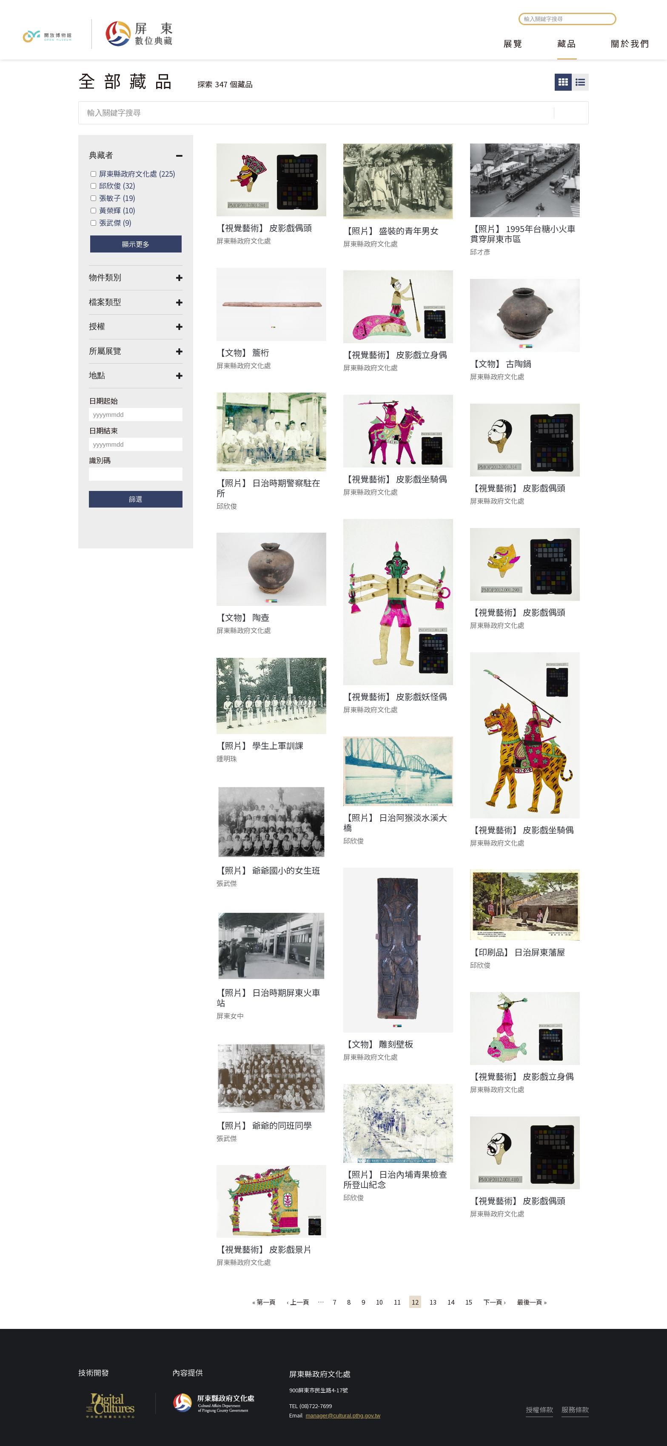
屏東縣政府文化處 (137, 173)
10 (379, 1301)
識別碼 (100, 460)
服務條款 (575, 1409)
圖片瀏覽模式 (563, 82)
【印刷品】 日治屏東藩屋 (517, 952)
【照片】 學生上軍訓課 (260, 745)
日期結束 (103, 430)
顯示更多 (135, 244)
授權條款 (539, 1409)
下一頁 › (494, 1301)
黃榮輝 (117, 210)
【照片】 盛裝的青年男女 (391, 231)
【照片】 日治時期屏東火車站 (268, 997)
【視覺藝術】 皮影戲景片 (264, 1249)
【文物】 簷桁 (243, 352)
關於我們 (630, 44)
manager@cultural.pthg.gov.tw (343, 1415)
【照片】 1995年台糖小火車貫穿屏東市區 (523, 234)
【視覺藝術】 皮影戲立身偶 (395, 355)
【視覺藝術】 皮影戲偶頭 (264, 228)
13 (433, 1301)
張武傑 (115, 222)
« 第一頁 (264, 1301)
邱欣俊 (117, 185)
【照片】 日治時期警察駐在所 (268, 488)
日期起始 (103, 400)
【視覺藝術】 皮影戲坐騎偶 (395, 479)
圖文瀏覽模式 (580, 82)
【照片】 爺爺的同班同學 (264, 1125)
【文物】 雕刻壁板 (378, 1044)
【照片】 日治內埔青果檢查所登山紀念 (395, 1179)
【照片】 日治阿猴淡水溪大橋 (395, 822)
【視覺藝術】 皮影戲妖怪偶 (395, 696)
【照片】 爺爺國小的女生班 (268, 870)
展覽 (513, 44)
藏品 (567, 44)
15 (468, 1301)
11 (397, 1301)
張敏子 (117, 197)
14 (451, 1301)
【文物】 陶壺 (243, 617)
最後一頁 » (532, 1301)
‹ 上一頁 (298, 1301)
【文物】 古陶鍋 (500, 364)
